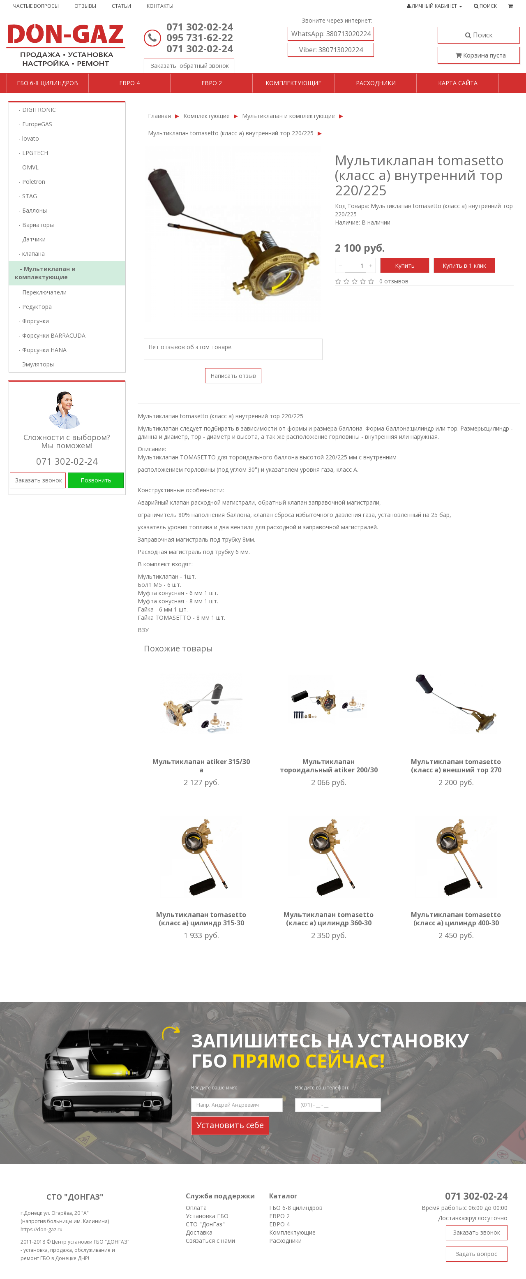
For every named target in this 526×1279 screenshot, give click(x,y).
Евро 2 (211, 83)
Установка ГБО (207, 1216)
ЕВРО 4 (279, 1224)
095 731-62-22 (199, 37)
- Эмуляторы (34, 364)
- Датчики (30, 239)
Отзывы (85, 5)
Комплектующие (293, 83)
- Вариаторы (34, 225)
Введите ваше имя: (214, 1087)
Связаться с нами (210, 1240)
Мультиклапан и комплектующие (288, 116)
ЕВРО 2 (279, 1216)
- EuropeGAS (33, 124)
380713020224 (331, 33)
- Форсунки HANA (40, 350)
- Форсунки (31, 321)
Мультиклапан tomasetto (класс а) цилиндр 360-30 (329, 918)
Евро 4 (129, 83)
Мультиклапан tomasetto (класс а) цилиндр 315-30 (201, 918)
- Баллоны (30, 210)
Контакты (160, 5)
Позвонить (96, 480)
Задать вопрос (476, 1254)
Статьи (121, 5)
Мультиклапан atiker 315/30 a (201, 765)
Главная (159, 116)
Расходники (376, 83)
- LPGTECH (31, 153)
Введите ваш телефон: (322, 1087)
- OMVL (26, 167)
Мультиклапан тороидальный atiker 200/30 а (329, 770)
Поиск (479, 34)
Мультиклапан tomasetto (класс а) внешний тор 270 (456, 765)
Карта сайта (458, 83)
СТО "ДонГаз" (205, 1224)
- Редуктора (33, 306)
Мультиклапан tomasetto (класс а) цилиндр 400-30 (456, 918)
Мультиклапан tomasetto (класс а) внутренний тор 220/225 (231, 133)
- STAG (25, 196)
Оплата (196, 1208)
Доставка (199, 1232)
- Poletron (29, 181)
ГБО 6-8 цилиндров (47, 83)
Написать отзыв (233, 376)
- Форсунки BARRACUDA (49, 335)
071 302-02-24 (199, 26)
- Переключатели (40, 292)
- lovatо (26, 138)
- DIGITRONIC (35, 110)
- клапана (29, 253)
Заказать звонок (186, 64)
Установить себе (230, 1125)
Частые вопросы (36, 5)
